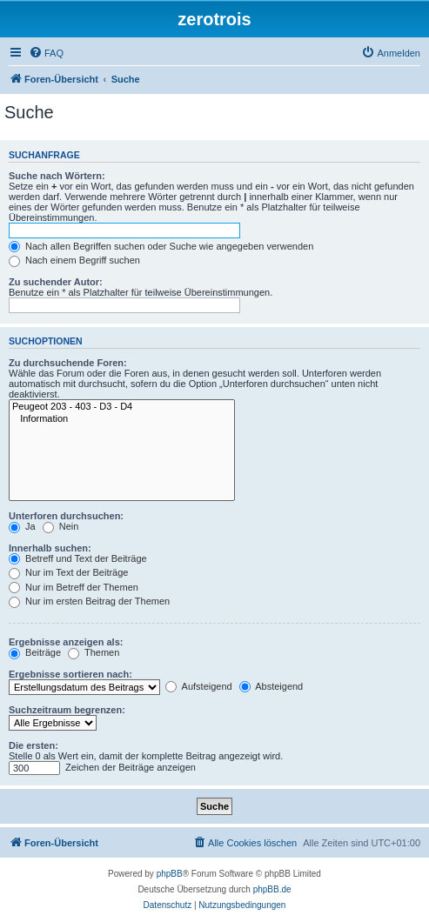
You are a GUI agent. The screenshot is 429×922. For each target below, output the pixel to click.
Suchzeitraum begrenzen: (67, 710)
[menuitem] (46, 53)
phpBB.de (272, 889)
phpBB (170, 874)
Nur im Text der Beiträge (68, 572)
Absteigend (271, 686)
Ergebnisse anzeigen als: (66, 642)
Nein (61, 526)
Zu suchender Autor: (56, 282)
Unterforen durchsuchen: (66, 516)
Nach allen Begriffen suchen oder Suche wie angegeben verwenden (161, 246)
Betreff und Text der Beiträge (78, 558)
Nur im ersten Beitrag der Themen (89, 601)
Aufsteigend (198, 686)
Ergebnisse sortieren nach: (70, 674)
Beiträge (35, 652)
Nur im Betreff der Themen (73, 587)
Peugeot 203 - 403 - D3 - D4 (121, 407)
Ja (22, 526)
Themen (93, 652)
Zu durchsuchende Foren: (68, 362)
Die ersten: (33, 745)
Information (121, 419)
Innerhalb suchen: (50, 548)
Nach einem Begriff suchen (74, 260)
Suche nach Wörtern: (57, 175)
